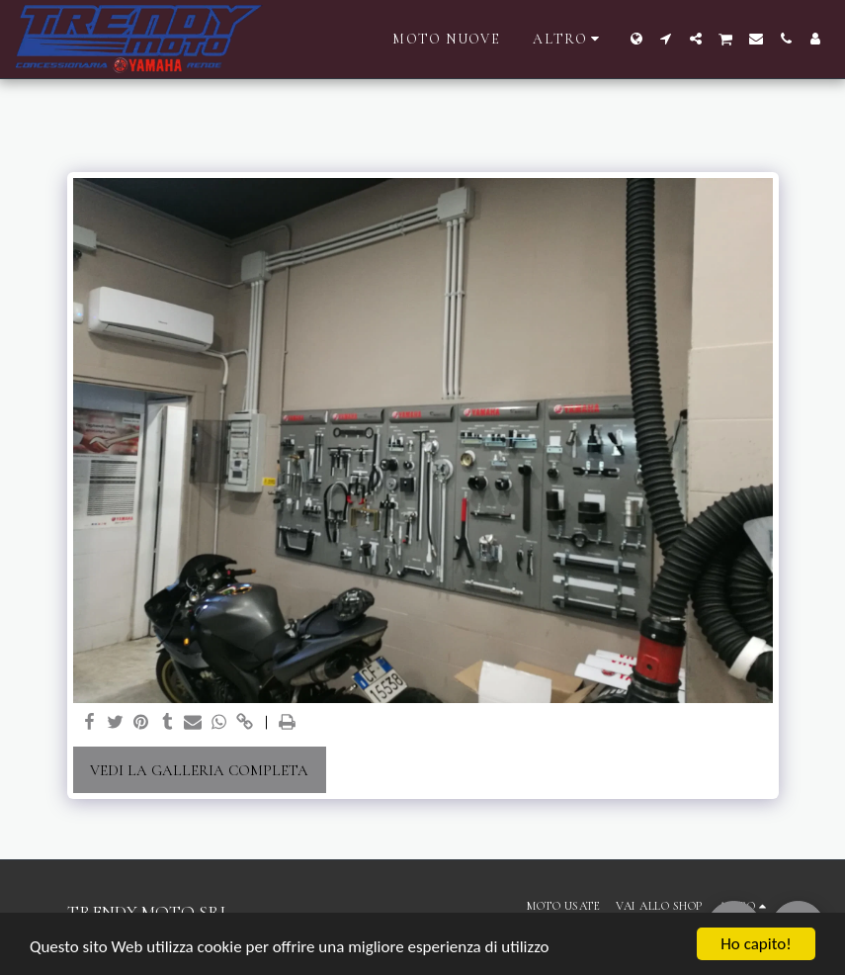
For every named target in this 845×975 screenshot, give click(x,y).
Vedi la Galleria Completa (199, 770)
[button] (666, 38)
